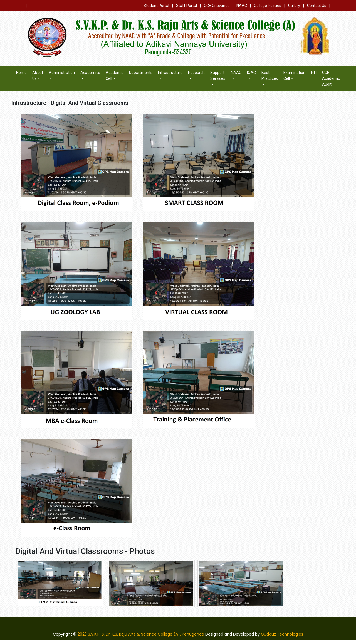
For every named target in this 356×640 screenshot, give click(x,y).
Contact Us (316, 5)
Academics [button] (90, 72)
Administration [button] (62, 72)
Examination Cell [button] (294, 75)
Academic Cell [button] (114, 75)
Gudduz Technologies (282, 634)
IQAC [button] (251, 72)
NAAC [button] (236, 72)
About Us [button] (37, 75)
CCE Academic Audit (331, 78)
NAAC (241, 5)
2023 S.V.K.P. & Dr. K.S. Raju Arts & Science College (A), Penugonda (141, 634)
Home (21, 72)
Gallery (294, 5)
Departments (140, 72)
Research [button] (196, 72)
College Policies (267, 5)
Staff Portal (186, 5)
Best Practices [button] (269, 75)
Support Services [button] (217, 75)
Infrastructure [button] (170, 72)
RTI (314, 72)
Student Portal (156, 5)
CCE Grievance (216, 5)
